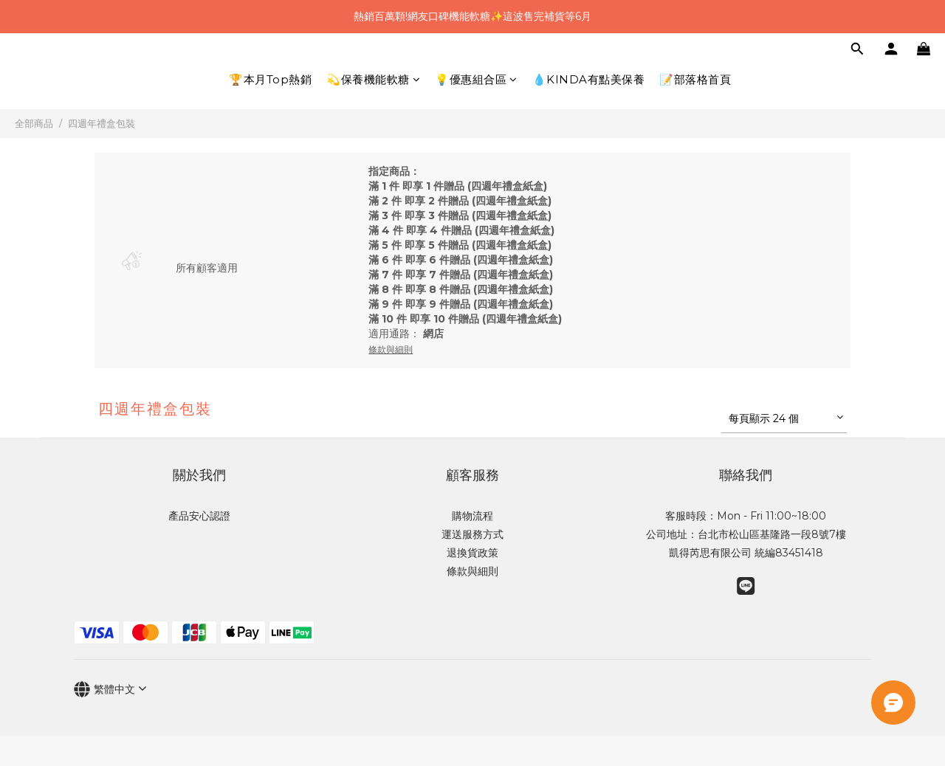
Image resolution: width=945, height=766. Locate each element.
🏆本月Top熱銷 (270, 79)
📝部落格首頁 (695, 79)
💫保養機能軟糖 (373, 79)
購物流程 (472, 515)
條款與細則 (472, 571)
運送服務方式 (472, 534)
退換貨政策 (472, 552)
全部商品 (34, 123)
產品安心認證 (199, 515)
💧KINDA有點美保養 (588, 79)
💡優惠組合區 (476, 79)
